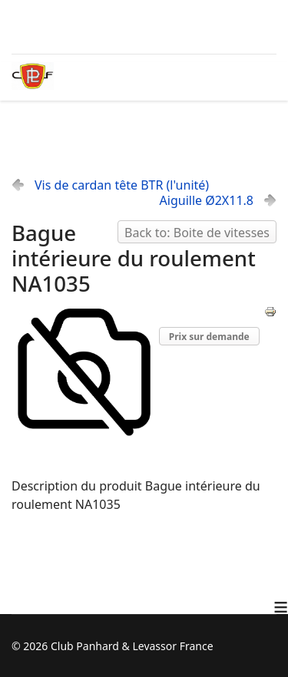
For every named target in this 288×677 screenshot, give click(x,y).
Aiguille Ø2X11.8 (206, 200)
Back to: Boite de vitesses (197, 232)
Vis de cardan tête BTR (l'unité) (122, 185)
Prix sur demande (209, 336)
